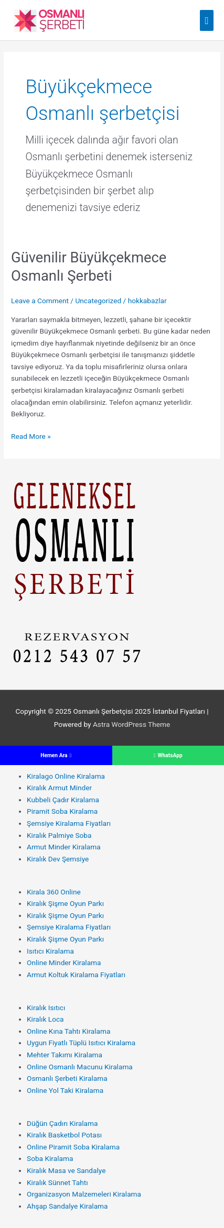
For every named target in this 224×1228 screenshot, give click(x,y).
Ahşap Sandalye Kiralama (67, 1206)
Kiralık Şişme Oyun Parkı (65, 903)
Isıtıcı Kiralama (50, 951)
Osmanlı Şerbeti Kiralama (67, 1078)
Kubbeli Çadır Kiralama (63, 799)
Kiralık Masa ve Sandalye (66, 1170)
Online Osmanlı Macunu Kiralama (80, 1067)
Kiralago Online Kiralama (66, 776)
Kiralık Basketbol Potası (64, 1135)
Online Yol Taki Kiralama (65, 1090)
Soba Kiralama (50, 1158)
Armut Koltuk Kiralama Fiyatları (76, 974)
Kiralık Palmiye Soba (59, 835)
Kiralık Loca (45, 1019)
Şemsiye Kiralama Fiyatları (69, 823)
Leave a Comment (40, 300)
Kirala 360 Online (54, 892)
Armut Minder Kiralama (64, 847)
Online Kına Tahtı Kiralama (68, 1031)
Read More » (31, 436)
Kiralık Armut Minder (59, 787)
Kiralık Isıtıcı (46, 1007)
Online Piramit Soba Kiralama (73, 1147)
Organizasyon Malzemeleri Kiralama (84, 1194)
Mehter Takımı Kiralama (64, 1054)
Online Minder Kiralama (64, 962)
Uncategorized (98, 300)
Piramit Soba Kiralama (62, 811)
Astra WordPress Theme (131, 724)
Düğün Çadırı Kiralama (62, 1123)
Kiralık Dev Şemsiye (58, 859)
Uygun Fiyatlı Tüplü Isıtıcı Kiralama (81, 1042)
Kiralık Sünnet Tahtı (57, 1182)
